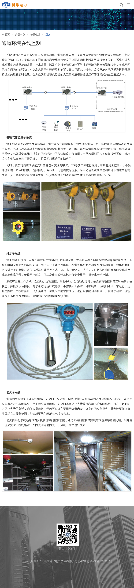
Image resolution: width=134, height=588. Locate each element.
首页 (7, 34)
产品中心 (20, 34)
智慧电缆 (35, 34)
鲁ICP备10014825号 (101, 561)
